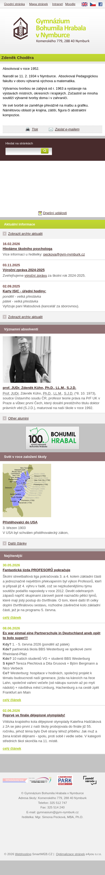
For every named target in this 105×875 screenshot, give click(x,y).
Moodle (70, 4)
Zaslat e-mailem (67, 129)
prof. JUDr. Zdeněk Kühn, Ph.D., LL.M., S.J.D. (39, 388)
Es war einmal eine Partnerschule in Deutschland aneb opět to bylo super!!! (51, 635)
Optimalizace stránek (70, 854)
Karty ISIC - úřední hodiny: (24, 291)
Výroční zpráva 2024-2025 (24, 270)
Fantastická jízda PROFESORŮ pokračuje (36, 570)
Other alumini (18, 418)
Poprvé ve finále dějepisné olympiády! (34, 715)
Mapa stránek (38, 4)
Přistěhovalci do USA (20, 522)
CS (95, 4)
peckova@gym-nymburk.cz (64, 254)
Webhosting (23, 854)
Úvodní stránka (14, 4)
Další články (17, 543)
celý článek (12, 617)
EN (86, 4)
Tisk (35, 129)
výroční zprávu (35, 276)
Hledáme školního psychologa (27, 249)
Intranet (57, 4)
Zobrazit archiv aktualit (25, 234)
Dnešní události (55, 213)
